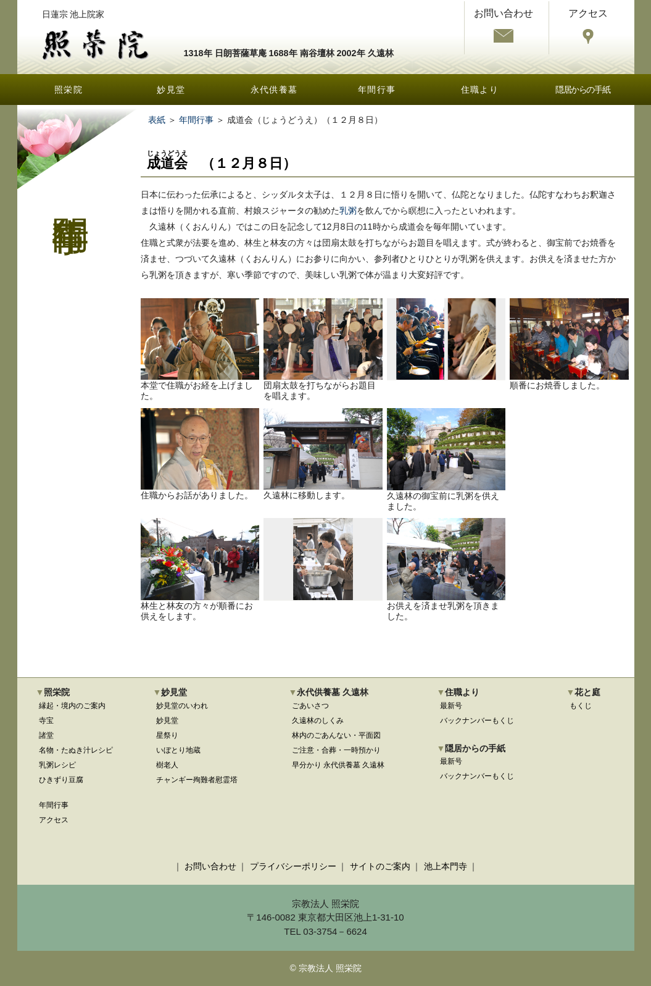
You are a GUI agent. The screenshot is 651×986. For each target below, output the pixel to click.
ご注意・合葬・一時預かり (336, 750)
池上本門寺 (445, 866)
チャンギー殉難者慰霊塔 (197, 779)
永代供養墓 (274, 89)
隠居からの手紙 (582, 89)
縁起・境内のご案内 (72, 705)
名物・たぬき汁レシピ (76, 750)
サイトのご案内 (380, 866)
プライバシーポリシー (293, 866)
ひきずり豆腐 (61, 779)
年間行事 (377, 89)
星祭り (167, 735)
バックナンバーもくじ (477, 720)
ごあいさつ (310, 705)
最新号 (451, 705)
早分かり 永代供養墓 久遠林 (338, 765)
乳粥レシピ (57, 765)
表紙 (156, 120)
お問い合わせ (210, 866)
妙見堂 (171, 89)
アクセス (53, 820)
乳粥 (348, 210)
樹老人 (167, 765)
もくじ (581, 705)
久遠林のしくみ (318, 720)
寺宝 (46, 720)
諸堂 (46, 735)
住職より (480, 89)
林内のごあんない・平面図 (336, 735)
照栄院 (68, 89)
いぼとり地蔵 (178, 750)
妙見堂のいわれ (182, 705)
